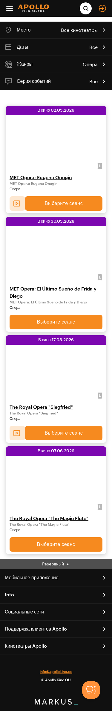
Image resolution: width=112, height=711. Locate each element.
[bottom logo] (56, 703)
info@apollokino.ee (56, 671)
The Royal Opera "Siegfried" (41, 407)
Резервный (56, 564)
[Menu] (9, 8)
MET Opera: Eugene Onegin (41, 177)
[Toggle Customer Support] (91, 690)
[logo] (33, 8)
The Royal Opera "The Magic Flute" (49, 518)
